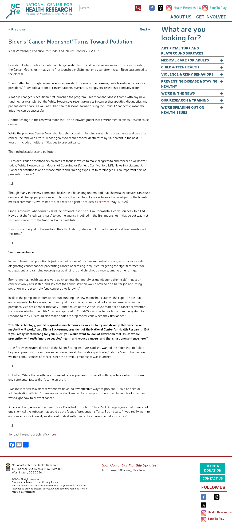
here (53, 434)
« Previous (16, 29)
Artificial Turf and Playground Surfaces (182, 50)
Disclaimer (17, 482)
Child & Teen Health (192, 66)
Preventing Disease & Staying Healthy (192, 83)
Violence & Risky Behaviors (192, 74)
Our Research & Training (192, 100)
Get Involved (211, 17)
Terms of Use (33, 482)
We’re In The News (192, 93)
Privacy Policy (50, 482)
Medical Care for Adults (192, 60)
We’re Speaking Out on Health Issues (192, 110)
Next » (145, 29)
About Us (180, 17)
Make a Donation (212, 468)
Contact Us (213, 478)
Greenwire (102, 202)
